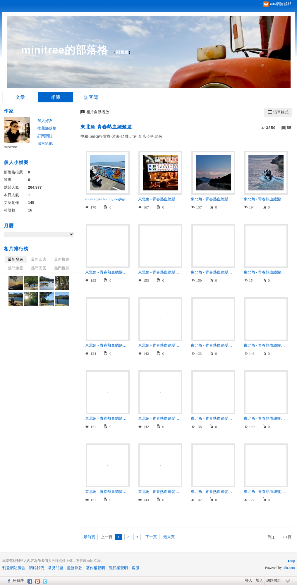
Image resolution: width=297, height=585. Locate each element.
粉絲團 (18, 580)
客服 (135, 568)
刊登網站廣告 (13, 568)
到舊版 (122, 52)
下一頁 (151, 537)
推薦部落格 (46, 128)
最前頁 (89, 537)
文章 (20, 97)
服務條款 (74, 568)
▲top (291, 561)
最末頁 (169, 537)
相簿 (55, 97)
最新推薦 (61, 259)
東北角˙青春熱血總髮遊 (106, 126)
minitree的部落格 (64, 50)
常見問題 (55, 568)
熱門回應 (38, 268)
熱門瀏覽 (15, 268)
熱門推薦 (61, 268)
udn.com (289, 568)
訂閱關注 (45, 136)
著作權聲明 (95, 568)
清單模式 (281, 112)
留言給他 (45, 143)
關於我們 (36, 568)
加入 (259, 580)
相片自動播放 (97, 112)
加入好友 (45, 120)
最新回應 (38, 259)
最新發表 (15, 259)
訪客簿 (91, 97)
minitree (10, 147)
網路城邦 (273, 580)
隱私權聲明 (118, 568)
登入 (249, 580)
